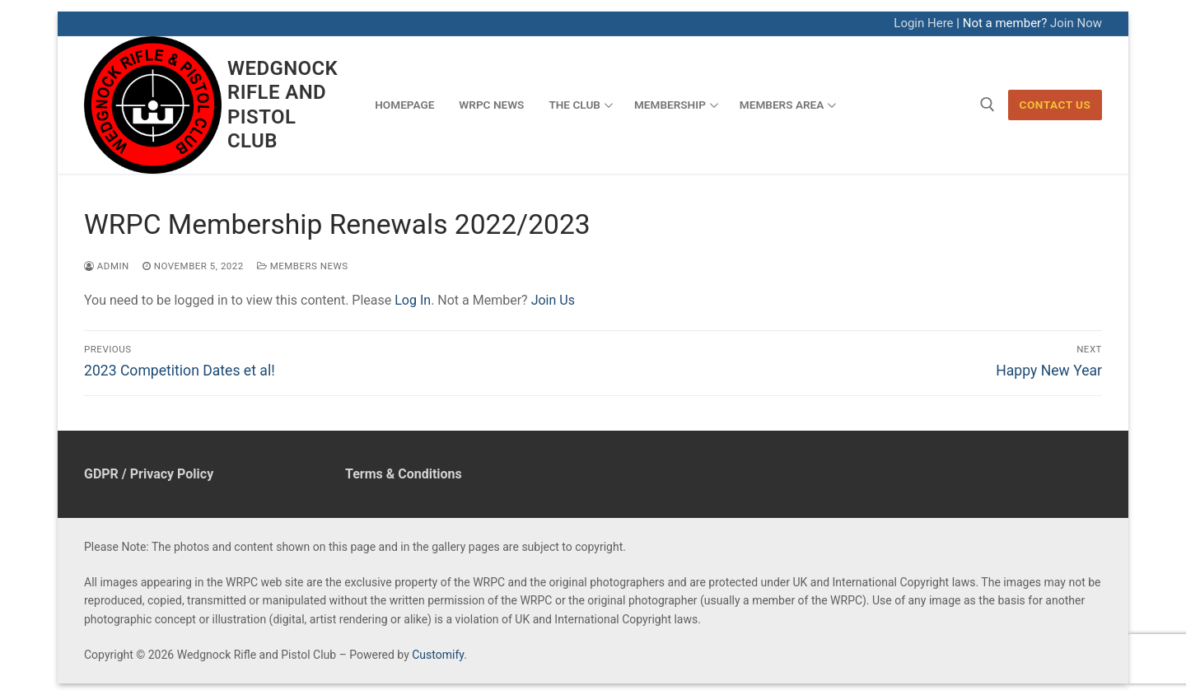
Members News (302, 266)
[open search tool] (987, 104)
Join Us (553, 300)
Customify (438, 654)
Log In (413, 300)
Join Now (1076, 23)
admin (106, 266)
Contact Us (1055, 104)
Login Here (923, 23)
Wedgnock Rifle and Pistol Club (282, 104)
